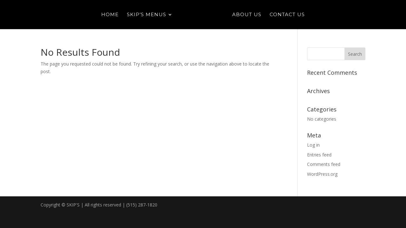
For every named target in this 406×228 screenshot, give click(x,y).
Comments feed (323, 164)
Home (110, 14)
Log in (313, 145)
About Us (246, 14)
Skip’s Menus (146, 14)
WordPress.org (322, 174)
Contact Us (287, 14)
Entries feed (319, 155)
